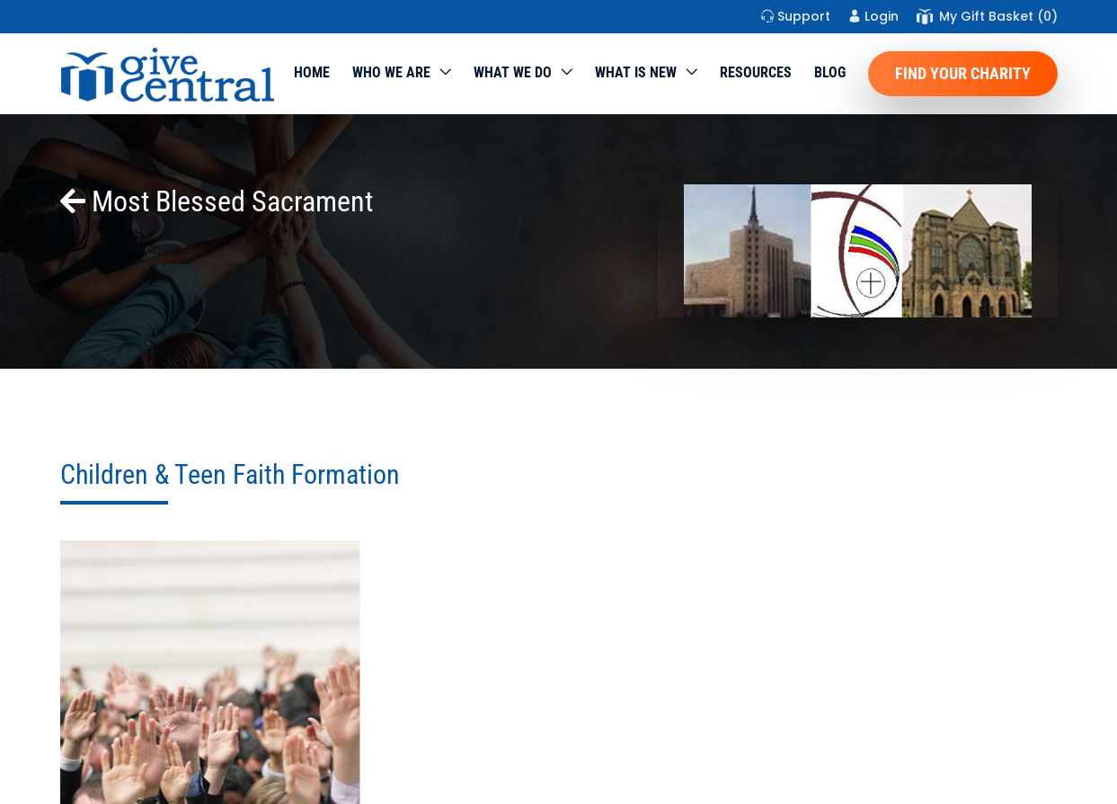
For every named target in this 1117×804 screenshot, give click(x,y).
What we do (513, 72)
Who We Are (391, 72)
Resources (756, 72)
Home (312, 72)
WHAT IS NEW (636, 72)
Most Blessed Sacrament (216, 201)
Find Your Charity (963, 73)
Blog (830, 72)
